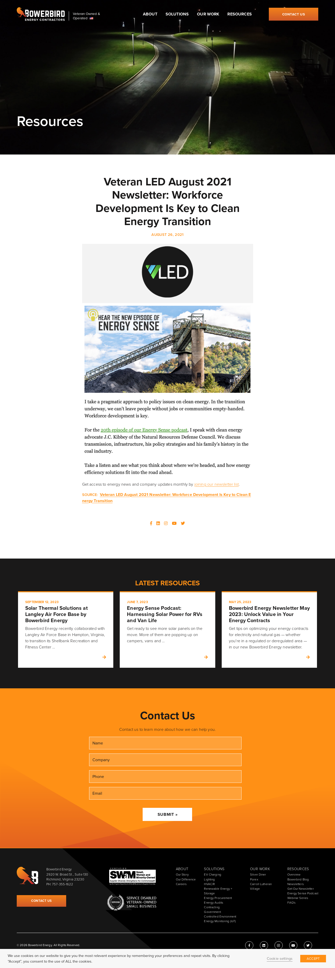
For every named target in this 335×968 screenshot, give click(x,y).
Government (212, 912)
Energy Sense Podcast (302, 893)
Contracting (211, 907)
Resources (239, 14)
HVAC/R (209, 884)
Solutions (177, 14)
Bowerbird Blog (298, 879)
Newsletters (295, 884)
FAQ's (291, 902)
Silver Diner (258, 874)
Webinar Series (297, 898)
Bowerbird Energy (40, 14)
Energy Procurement (218, 898)
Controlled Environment (220, 916)
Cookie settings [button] (280, 958)
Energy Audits (213, 902)
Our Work (208, 14)
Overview (294, 874)
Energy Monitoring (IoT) (220, 921)
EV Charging (212, 874)
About (150, 14)
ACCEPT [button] (313, 958)
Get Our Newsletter (300, 888)
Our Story (182, 874)
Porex (254, 879)
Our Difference (186, 879)
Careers (181, 884)
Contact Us (293, 14)
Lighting (209, 879)
